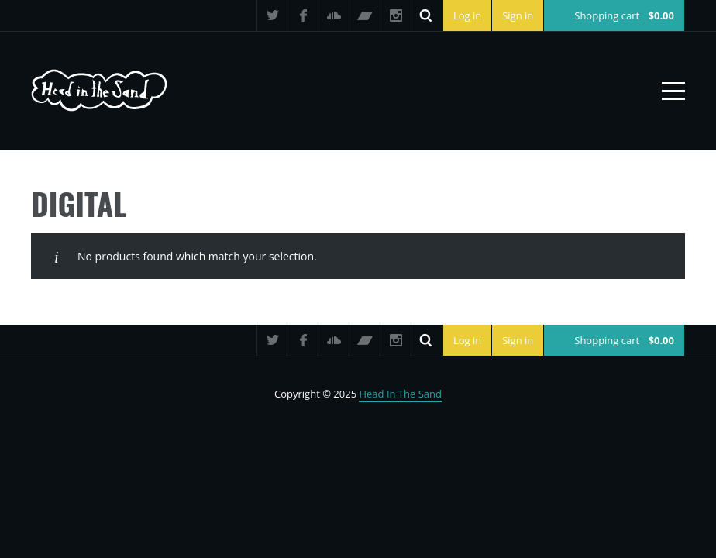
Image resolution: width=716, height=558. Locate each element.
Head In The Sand (400, 394)
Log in (467, 15)
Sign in (517, 15)
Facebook (302, 15)
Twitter (271, 15)
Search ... (426, 15)
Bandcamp (364, 15)
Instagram (395, 15)
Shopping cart (624, 15)
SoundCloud (333, 15)
